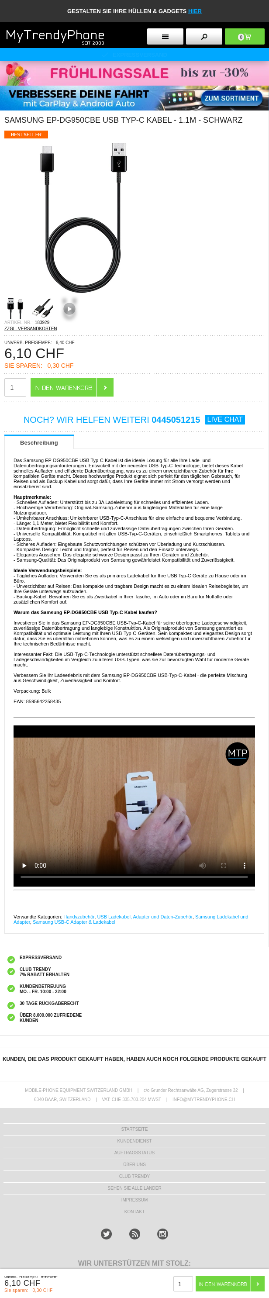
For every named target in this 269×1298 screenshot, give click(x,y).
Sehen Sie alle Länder (134, 1188)
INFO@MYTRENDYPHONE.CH (203, 1099)
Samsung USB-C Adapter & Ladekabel (74, 922)
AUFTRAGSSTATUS (134, 1152)
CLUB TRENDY (134, 1176)
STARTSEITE (134, 1129)
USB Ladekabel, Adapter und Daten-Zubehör (144, 916)
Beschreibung (39, 442)
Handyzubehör (78, 916)
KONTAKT (134, 1211)
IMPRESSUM (134, 1200)
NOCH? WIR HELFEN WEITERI (134, 420)
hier (195, 11)
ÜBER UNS (134, 1164)
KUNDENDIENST (134, 1141)
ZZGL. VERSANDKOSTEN (30, 328)
